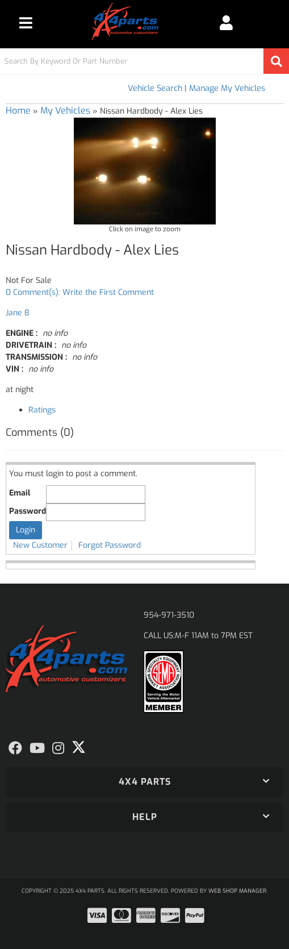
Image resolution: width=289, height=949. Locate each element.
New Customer (40, 545)
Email (19, 493)
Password (27, 511)
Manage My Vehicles (227, 88)
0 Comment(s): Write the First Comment (80, 292)
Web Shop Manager (237, 890)
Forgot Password (109, 545)
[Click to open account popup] (226, 22)
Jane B (17, 312)
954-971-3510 (169, 615)
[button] (144, 61)
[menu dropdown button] (25, 22)
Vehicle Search (155, 88)
